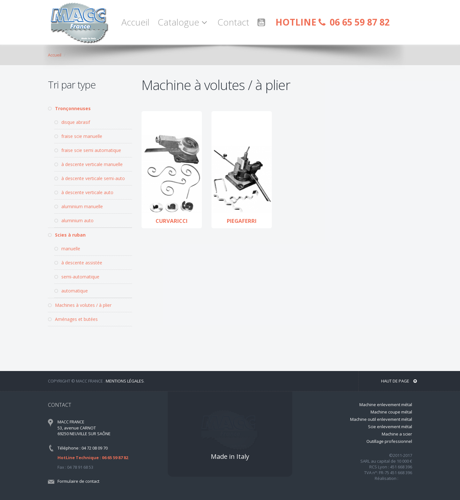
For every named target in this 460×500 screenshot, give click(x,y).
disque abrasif (72, 122)
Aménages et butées (73, 319)
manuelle (67, 249)
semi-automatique (76, 277)
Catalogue (183, 22)
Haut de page (399, 381)
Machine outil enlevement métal (381, 419)
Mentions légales (125, 381)
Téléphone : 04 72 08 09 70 (82, 448)
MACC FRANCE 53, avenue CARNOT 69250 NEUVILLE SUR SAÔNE (84, 427)
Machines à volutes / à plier (79, 305)
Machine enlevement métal (385, 404)
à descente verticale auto (83, 192)
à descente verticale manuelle (88, 164)
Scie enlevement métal (390, 426)
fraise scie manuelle (78, 136)
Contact (233, 22)
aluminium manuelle (78, 206)
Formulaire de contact (78, 481)
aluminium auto (74, 220)
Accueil (135, 22)
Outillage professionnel (389, 441)
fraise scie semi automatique (87, 150)
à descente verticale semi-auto (89, 178)
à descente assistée (78, 263)
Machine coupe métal (391, 412)
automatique (71, 291)
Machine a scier (397, 434)
